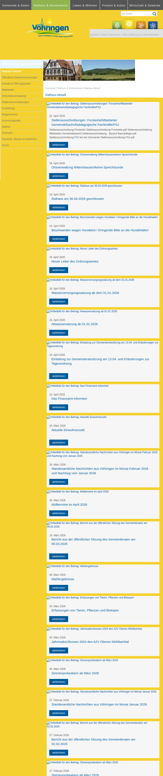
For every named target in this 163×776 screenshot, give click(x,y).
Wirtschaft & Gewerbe (144, 5)
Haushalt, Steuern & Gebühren (19, 139)
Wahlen (6, 126)
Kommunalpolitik (11, 120)
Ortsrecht (7, 132)
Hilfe (124, 34)
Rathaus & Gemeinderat (51, 5)
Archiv (5, 145)
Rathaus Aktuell (11, 71)
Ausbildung (8, 108)
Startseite (94, 34)
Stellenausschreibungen (15, 102)
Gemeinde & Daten (15, 5)
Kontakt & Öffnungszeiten (16, 83)
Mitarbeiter (8, 89)
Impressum (114, 34)
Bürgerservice (10, 114)
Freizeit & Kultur (113, 5)
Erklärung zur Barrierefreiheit (144, 34)
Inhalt (104, 34)
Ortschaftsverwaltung (14, 96)
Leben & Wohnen (85, 5)
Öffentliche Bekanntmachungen (19, 77)
